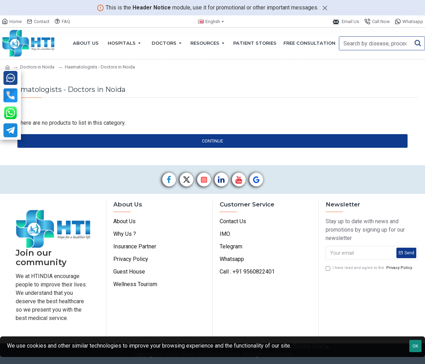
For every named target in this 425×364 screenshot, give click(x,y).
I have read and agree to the (369, 268)
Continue (212, 141)
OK (415, 346)
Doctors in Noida (37, 67)
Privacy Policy (310, 345)
